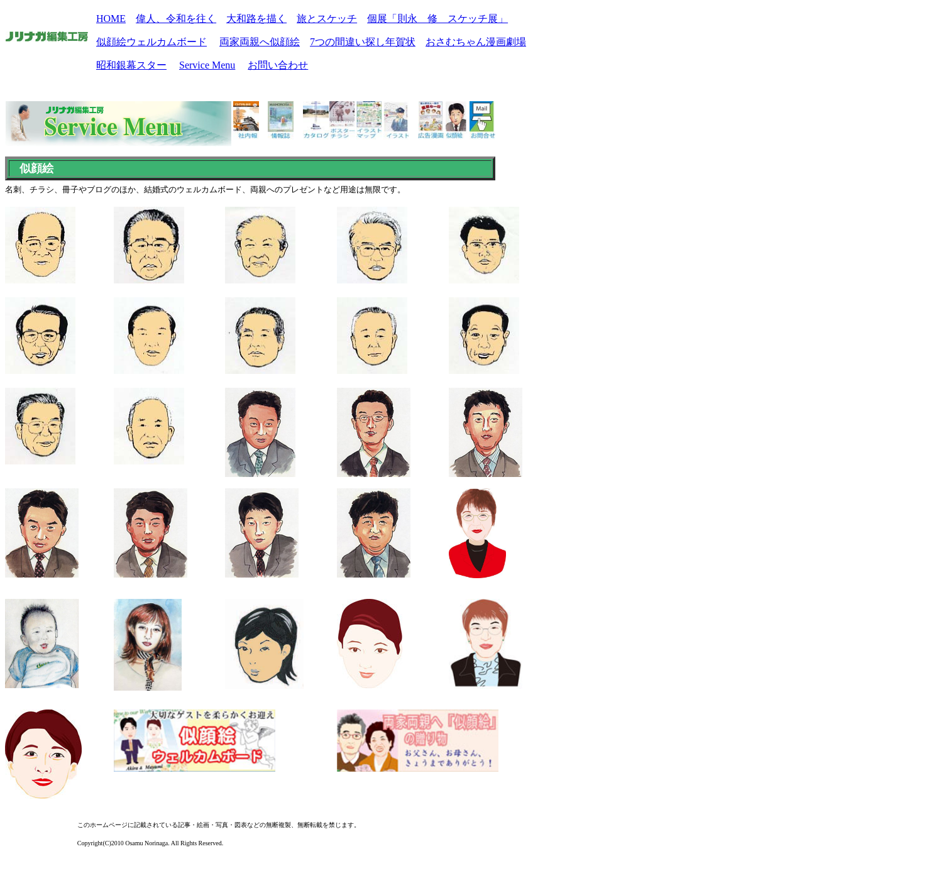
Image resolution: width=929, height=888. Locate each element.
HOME (111, 18)
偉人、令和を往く (176, 18)
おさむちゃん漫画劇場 (476, 41)
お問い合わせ (278, 65)
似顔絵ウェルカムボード (151, 41)
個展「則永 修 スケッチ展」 (437, 18)
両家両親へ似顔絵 (259, 41)
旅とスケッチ (327, 18)
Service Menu (207, 65)
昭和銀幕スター (131, 65)
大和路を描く (256, 18)
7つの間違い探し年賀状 (362, 41)
